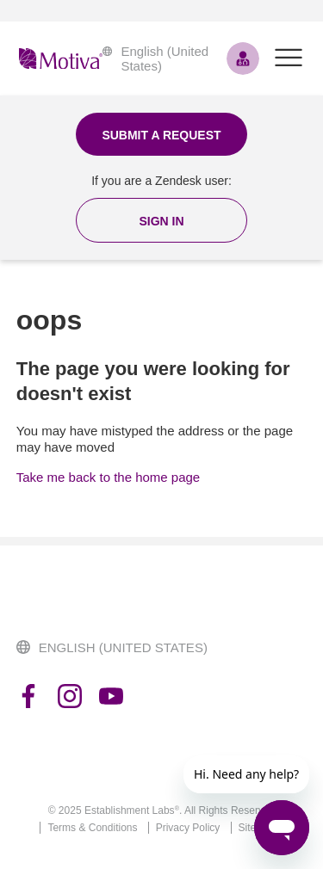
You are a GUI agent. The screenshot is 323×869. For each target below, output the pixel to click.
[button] (161, 220)
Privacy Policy (188, 828)
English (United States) (155, 58)
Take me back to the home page (108, 477)
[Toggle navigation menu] (288, 58)
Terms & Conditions (92, 828)
